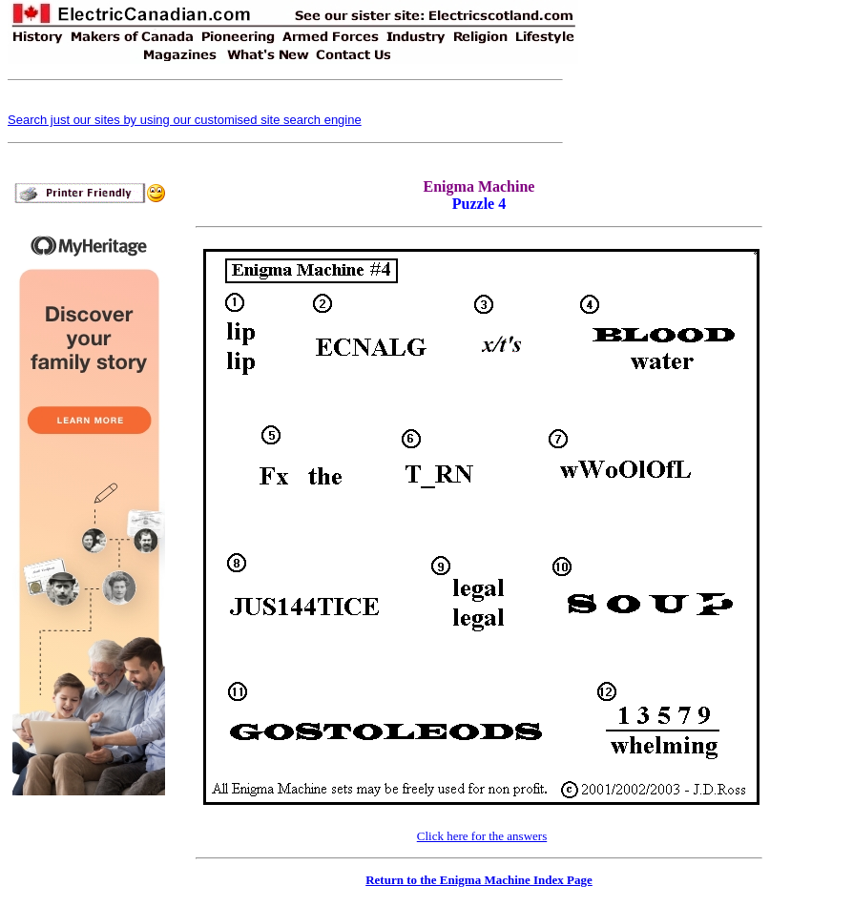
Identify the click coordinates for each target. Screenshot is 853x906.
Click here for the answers (482, 836)
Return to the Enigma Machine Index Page (479, 880)
